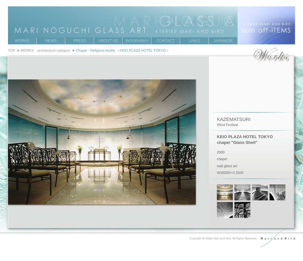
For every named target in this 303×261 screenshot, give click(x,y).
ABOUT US (108, 41)
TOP (11, 50)
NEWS (51, 41)
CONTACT (166, 41)
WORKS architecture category (45, 50)
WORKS (22, 41)
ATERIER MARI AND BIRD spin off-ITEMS (266, 25)
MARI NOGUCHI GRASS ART (151, 15)
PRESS (79, 41)
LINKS (194, 41)
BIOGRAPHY (137, 41)
